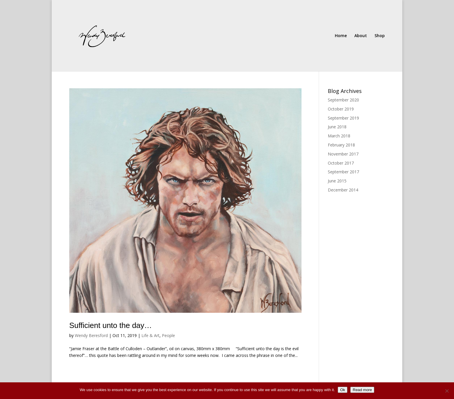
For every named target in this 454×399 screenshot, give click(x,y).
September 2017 (343, 172)
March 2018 (339, 136)
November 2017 (343, 154)
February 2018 (341, 145)
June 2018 (337, 126)
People (168, 335)
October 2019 (341, 109)
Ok (342, 390)
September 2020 (343, 100)
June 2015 (337, 181)
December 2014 (343, 190)
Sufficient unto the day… (110, 325)
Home (341, 36)
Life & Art (150, 335)
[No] (447, 391)
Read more (362, 390)
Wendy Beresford (91, 335)
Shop (380, 36)
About (360, 36)
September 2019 (343, 118)
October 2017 (341, 163)
